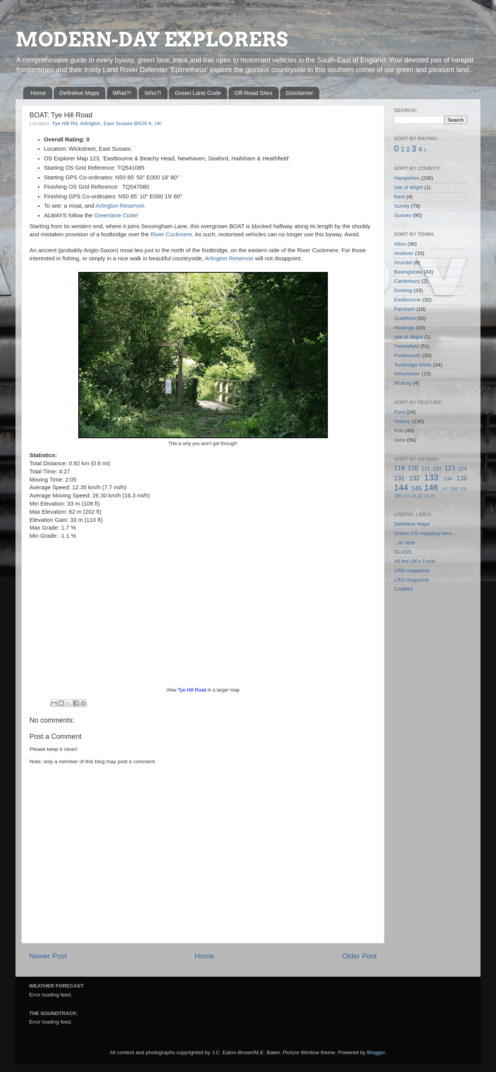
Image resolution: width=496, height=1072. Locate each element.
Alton (400, 244)
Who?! (153, 92)
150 (454, 489)
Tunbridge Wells (413, 365)
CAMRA (403, 589)
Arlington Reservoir (120, 206)
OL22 (417, 496)
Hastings (404, 327)
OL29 (429, 496)
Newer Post (48, 956)
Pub (398, 431)
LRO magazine (411, 580)
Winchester (407, 374)
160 (398, 496)
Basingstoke (408, 272)
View (399, 440)
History (402, 421)
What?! (122, 92)
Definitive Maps (80, 92)
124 (462, 468)
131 (399, 478)
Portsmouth (407, 355)
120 (413, 468)
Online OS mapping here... (425, 533)
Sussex (402, 215)
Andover (403, 253)
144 (401, 487)
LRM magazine (411, 570)
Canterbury (407, 281)
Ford (399, 412)
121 (425, 468)
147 (444, 489)
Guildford (404, 318)
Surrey (402, 206)
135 (461, 478)
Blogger (376, 1052)
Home (38, 92)
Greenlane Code (115, 215)
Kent (399, 197)
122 (437, 468)
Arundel (403, 262)
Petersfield (406, 346)
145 (416, 488)
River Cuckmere (171, 234)
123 (449, 468)
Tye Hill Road (192, 690)
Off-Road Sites (253, 92)
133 (431, 477)
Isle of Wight (408, 187)
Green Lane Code (198, 92)
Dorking (403, 290)
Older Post (359, 956)
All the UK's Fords (415, 561)
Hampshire (406, 178)
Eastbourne (407, 300)
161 (406, 496)
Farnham (404, 309)
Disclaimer (299, 92)
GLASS (403, 552)
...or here (404, 542)
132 (414, 478)
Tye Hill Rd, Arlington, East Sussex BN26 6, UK (107, 123)
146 (431, 487)
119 (399, 468)
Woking (403, 383)
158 (463, 489)
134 (447, 479)
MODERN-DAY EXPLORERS (152, 39)
